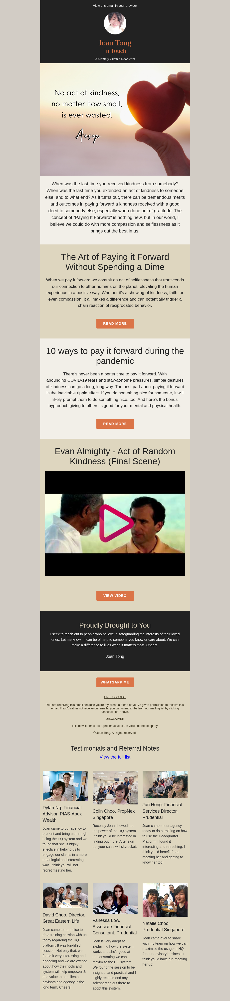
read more (115, 324)
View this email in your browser (115, 5)
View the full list (115, 757)
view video (115, 596)
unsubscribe (115, 697)
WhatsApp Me (115, 682)
